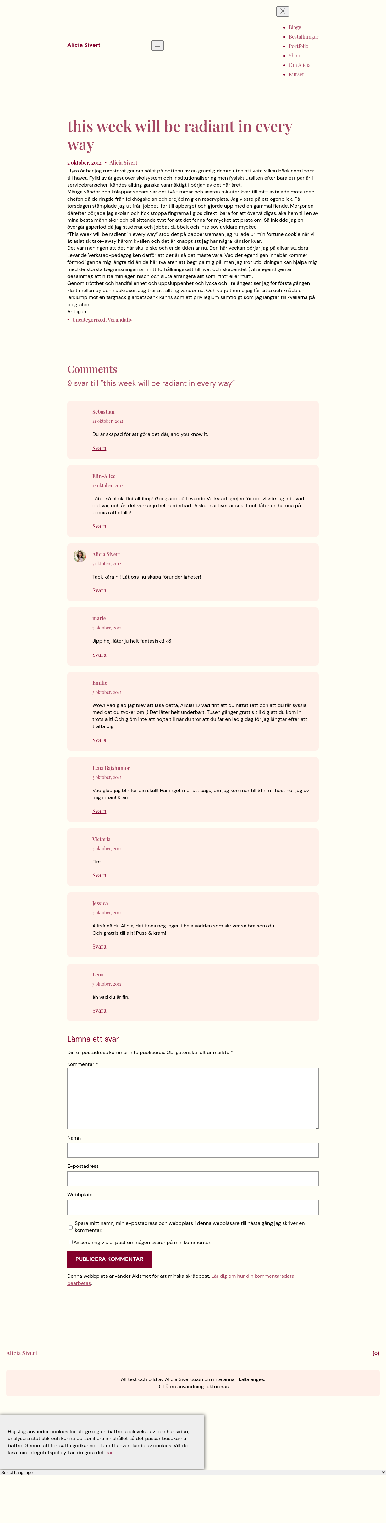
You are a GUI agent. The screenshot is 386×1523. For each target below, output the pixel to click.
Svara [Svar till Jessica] (99, 946)
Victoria (101, 839)
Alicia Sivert (84, 45)
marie (99, 618)
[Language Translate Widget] (193, 1472)
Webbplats (79, 1194)
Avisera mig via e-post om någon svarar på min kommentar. (140, 1242)
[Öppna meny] (157, 45)
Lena (98, 974)
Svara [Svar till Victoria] (99, 875)
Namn (74, 1137)
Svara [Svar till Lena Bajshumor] (99, 811)
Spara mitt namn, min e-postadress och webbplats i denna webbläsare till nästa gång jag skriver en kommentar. (190, 1226)
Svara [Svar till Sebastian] (99, 448)
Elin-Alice (103, 476)
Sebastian (103, 411)
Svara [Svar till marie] (99, 654)
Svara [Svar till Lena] (99, 1010)
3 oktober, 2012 (106, 628)
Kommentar (82, 1064)
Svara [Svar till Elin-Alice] (99, 526)
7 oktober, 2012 (106, 564)
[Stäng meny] (282, 11)
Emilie (99, 682)
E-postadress (83, 1166)
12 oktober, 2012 (107, 485)
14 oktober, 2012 (107, 421)
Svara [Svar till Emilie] (99, 739)
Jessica (100, 903)
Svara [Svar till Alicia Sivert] (99, 590)
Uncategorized (88, 319)
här (109, 1452)
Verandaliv (120, 319)
